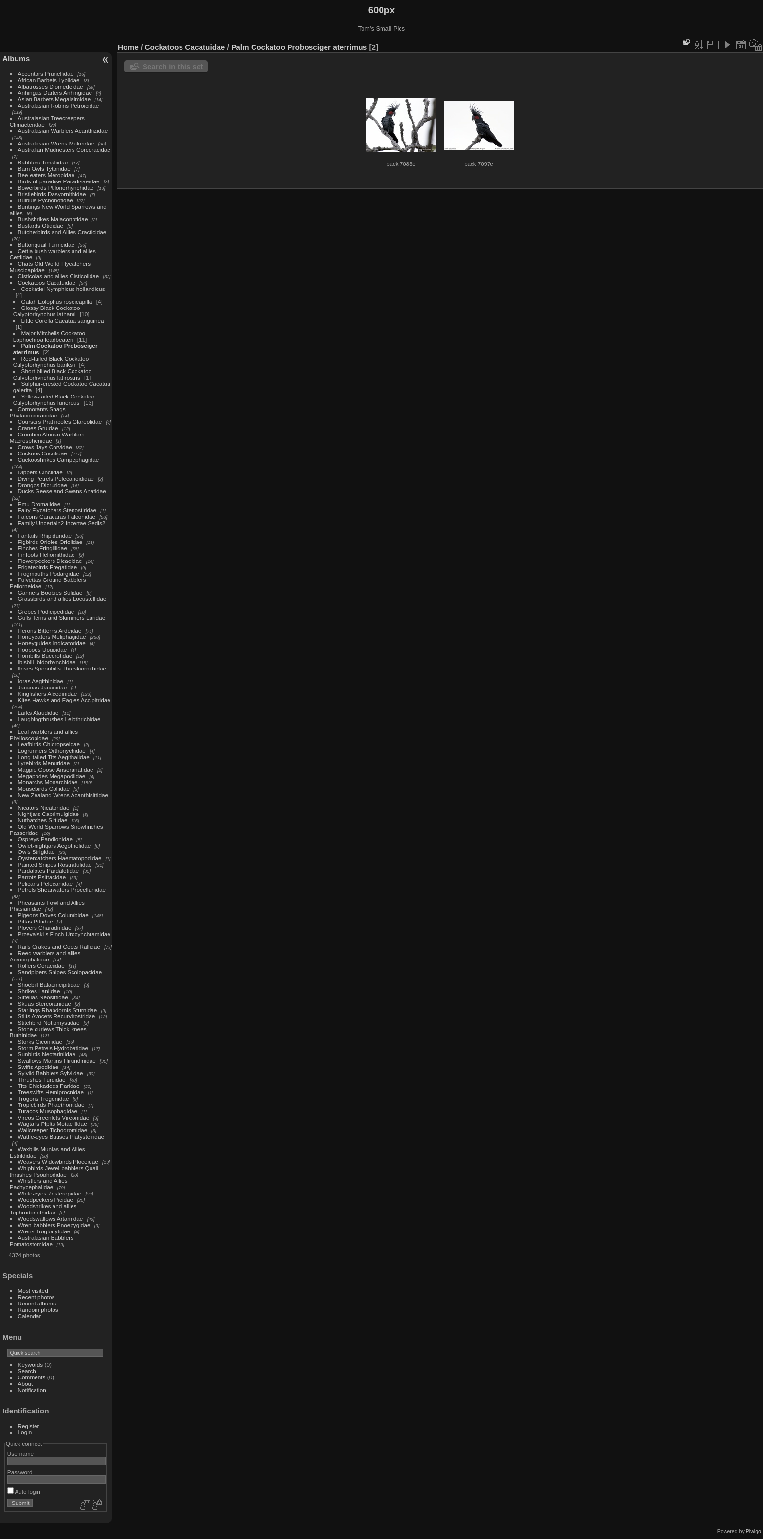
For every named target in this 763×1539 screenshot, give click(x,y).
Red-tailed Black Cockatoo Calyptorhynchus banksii (51, 361)
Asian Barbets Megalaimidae (54, 99)
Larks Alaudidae (38, 712)
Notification (32, 1390)
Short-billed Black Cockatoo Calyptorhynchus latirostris (52, 374)
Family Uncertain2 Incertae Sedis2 (62, 523)
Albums (16, 58)
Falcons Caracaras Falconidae (57, 516)
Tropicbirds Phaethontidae (51, 1105)
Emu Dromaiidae (39, 504)
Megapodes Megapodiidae (52, 776)
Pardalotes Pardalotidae (48, 871)
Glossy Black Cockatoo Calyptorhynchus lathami (46, 311)
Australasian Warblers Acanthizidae (63, 130)
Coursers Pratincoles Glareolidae (60, 421)
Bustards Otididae (41, 225)
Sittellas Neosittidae (43, 997)
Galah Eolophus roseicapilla (56, 301)
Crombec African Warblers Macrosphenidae (47, 437)
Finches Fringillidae (42, 548)
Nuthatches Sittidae (43, 820)
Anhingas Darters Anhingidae (55, 93)
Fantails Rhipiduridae (45, 535)
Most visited (33, 1290)
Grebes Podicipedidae (46, 611)
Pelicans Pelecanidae (45, 883)
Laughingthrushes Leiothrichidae (59, 719)
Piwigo (753, 1531)
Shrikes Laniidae (39, 991)
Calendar (29, 1316)
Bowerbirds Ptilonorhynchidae (56, 187)
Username (20, 1453)
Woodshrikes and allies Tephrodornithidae (43, 1209)
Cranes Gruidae (38, 428)
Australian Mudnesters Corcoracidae (64, 149)
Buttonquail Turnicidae (46, 244)
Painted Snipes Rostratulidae (55, 864)
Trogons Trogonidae (43, 1098)
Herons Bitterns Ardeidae (50, 630)
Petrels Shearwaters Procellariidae (62, 890)
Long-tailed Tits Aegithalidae (54, 757)
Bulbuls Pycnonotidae (45, 200)
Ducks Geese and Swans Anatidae (62, 491)
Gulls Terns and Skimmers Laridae (62, 618)
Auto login (23, 1491)
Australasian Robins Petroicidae (58, 105)
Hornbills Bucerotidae (45, 655)
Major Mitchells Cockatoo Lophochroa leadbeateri (49, 336)
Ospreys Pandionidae (45, 839)
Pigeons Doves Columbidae (53, 915)
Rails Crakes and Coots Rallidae (59, 946)
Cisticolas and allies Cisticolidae (58, 276)
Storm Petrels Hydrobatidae (53, 1048)
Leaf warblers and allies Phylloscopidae (44, 734)
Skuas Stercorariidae (44, 1003)
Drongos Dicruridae (42, 485)
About (25, 1383)
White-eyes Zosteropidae (50, 1193)
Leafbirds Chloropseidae (49, 744)
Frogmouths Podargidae (48, 573)
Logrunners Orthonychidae (52, 750)
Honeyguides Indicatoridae (52, 643)
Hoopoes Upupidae (42, 649)
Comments (32, 1377)
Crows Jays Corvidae (45, 447)
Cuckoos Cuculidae (42, 453)
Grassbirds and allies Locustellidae (62, 599)
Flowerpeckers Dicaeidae (50, 561)
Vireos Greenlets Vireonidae (54, 1117)
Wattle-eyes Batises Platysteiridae (61, 1136)
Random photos (38, 1309)
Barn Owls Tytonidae (44, 168)
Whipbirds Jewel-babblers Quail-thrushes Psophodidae (55, 1171)
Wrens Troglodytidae (44, 1231)
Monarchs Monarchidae (48, 782)
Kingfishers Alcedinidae (47, 693)
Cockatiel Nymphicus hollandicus (63, 289)
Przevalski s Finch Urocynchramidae (64, 934)
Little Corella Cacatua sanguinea (62, 320)
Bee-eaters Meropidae (46, 175)
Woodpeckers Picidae (45, 1199)
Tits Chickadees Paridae (49, 1086)
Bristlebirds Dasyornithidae (52, 194)
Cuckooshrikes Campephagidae (58, 459)
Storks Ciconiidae (40, 1041)
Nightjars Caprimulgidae (48, 814)
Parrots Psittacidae (42, 877)
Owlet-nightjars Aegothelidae (54, 845)
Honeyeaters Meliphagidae (52, 637)
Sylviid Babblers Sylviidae (50, 1073)
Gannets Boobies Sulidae (50, 592)
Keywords (30, 1364)
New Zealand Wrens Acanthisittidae (63, 795)
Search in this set (173, 66)
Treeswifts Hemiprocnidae (51, 1092)
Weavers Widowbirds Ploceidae (58, 1162)
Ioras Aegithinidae (41, 681)
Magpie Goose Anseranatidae (55, 769)
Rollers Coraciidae (41, 965)
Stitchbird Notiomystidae (49, 1022)
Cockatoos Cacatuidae (46, 282)
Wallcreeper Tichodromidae (53, 1130)
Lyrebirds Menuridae (44, 763)
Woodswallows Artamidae (50, 1218)
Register (28, 1426)
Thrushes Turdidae (42, 1079)
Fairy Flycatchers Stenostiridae (57, 510)
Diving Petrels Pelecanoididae (56, 478)
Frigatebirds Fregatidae (47, 567)
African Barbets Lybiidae (49, 80)
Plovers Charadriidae (45, 927)
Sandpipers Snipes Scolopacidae (60, 972)
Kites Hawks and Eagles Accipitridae (64, 700)
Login (25, 1432)
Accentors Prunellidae (45, 74)
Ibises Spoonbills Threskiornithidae (62, 668)
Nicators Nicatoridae (44, 807)
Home (128, 47)
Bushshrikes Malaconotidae (53, 219)
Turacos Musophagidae (48, 1111)
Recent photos (36, 1297)
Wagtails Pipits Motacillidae (52, 1124)
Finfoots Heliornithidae (46, 554)
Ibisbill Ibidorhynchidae (47, 662)
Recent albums (37, 1303)
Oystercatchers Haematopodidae (60, 858)
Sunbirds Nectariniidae (46, 1054)
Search (27, 1371)
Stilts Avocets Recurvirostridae (56, 1016)
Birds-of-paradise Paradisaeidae (59, 181)
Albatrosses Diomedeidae (50, 86)
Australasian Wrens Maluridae (56, 143)
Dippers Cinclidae (40, 472)
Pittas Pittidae (35, 921)
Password (20, 1472)
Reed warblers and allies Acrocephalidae (45, 956)
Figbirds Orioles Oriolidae (50, 542)
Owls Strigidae (36, 852)
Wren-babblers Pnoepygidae (54, 1225)
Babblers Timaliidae (43, 162)
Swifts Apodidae (38, 1067)
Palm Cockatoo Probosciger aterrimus (299, 47)
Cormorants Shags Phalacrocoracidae (38, 412)
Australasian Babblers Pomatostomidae (41, 1240)
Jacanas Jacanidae (42, 687)
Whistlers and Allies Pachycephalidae (39, 1183)
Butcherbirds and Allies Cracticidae (62, 232)
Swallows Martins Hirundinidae (57, 1060)
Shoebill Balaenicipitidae (49, 984)
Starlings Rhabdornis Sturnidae (57, 1010)
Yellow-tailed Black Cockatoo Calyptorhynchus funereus (53, 399)
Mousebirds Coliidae (44, 788)
